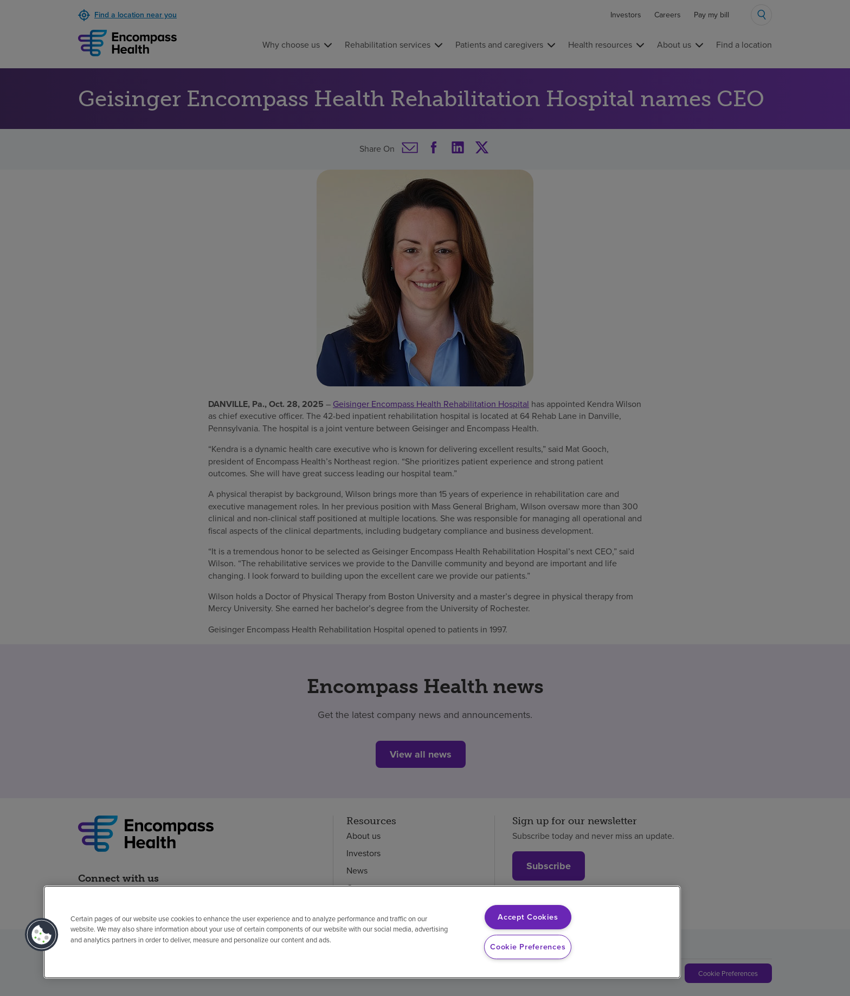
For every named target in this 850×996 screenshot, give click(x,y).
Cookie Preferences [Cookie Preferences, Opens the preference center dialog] (527, 947)
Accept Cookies (528, 917)
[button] (41, 934)
